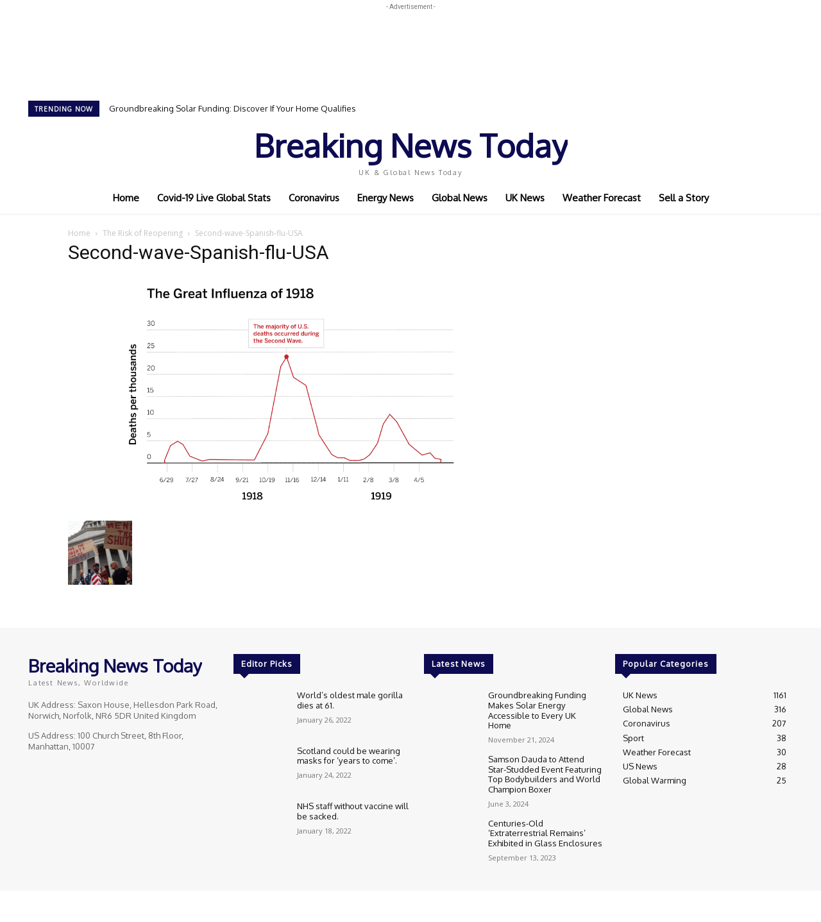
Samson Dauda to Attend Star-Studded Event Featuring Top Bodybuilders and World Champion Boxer (545, 766)
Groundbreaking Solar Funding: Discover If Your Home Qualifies (232, 108)
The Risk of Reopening (143, 233)
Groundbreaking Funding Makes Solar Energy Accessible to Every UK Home (545, 705)
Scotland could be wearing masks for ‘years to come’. (348, 756)
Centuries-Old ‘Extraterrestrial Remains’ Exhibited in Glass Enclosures (545, 824)
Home (79, 233)
